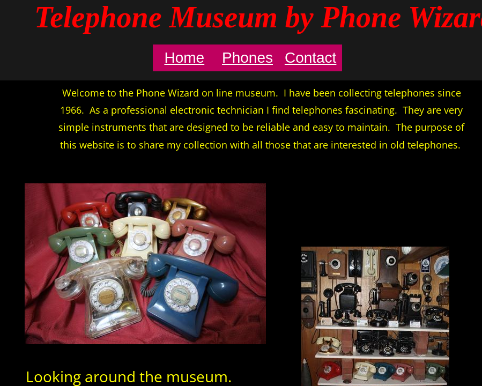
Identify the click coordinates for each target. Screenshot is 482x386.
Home (184, 57)
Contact (311, 57)
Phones (247, 57)
